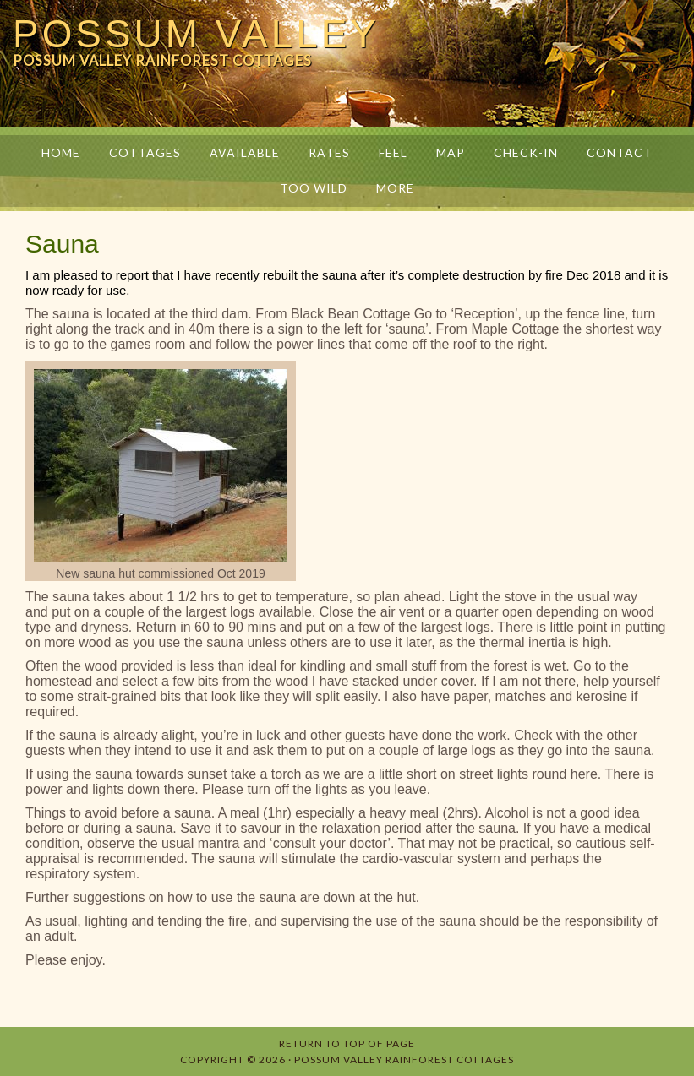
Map (450, 152)
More (388, 188)
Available (245, 152)
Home (60, 152)
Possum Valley (196, 34)
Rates (329, 152)
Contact (620, 152)
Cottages (145, 152)
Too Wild (313, 188)
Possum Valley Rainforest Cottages (404, 1059)
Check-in (526, 152)
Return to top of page (347, 1043)
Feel (393, 152)
